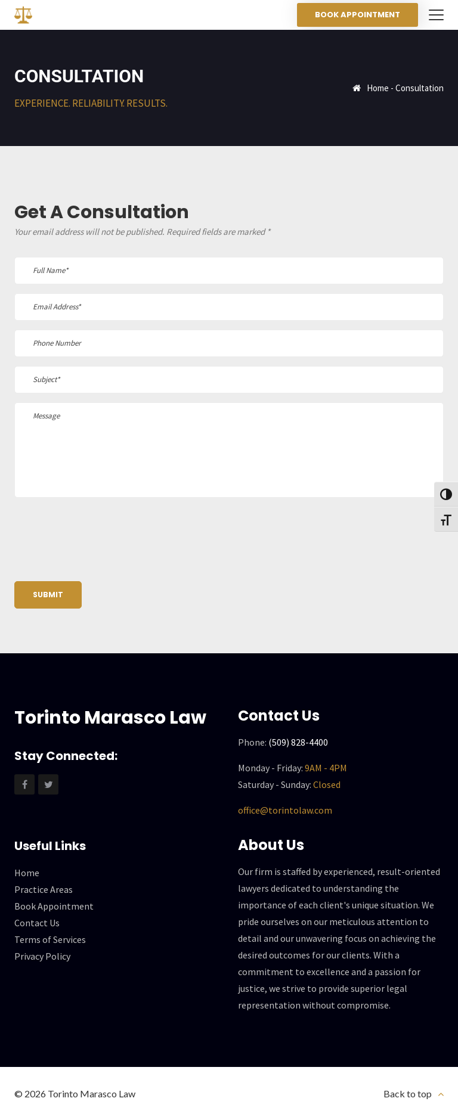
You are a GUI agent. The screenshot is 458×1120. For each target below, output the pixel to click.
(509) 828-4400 (298, 742)
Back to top (407, 1093)
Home (378, 88)
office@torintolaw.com (285, 810)
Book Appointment (357, 14)
